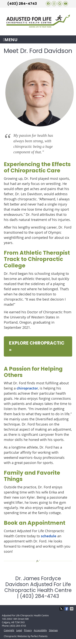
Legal (19, 630)
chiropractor (27, 388)
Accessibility (40, 630)
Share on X (62, 608)
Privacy (28, 630)
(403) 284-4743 (22, 3)
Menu (10, 39)
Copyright (9, 630)
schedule (48, 536)
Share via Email (72, 608)
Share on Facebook (67, 608)
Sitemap (53, 630)
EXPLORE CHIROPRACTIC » (36, 346)
